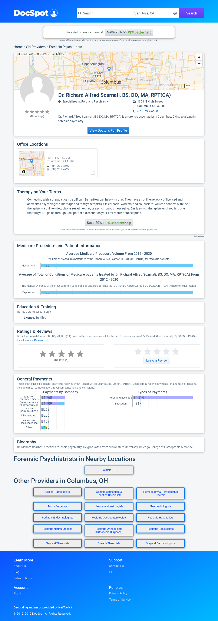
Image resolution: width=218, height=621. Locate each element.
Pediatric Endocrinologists (57, 517)
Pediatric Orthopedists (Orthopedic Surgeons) (109, 530)
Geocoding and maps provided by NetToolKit (43, 607)
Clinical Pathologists (57, 491)
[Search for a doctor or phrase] (102, 13)
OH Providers (36, 47)
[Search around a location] (153, 13)
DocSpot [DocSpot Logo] (35, 12)
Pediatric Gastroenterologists (109, 517)
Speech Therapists (109, 543)
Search (191, 13)
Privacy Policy (118, 593)
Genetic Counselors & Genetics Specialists (109, 493)
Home (18, 47)
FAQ (112, 572)
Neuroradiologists (160, 506)
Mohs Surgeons (57, 506)
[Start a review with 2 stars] (142, 352)
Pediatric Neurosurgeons (57, 528)
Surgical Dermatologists (160, 543)
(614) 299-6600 (147, 111)
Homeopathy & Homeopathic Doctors (160, 493)
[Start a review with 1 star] (138, 352)
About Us (20, 566)
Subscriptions (23, 578)
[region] (109, 71)
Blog (17, 572)
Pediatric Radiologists (161, 528)
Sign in (18, 593)
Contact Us (116, 566)
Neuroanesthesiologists (109, 506)
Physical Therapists (57, 543)
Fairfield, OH (109, 469)
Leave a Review (33, 340)
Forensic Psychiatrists (65, 47)
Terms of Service (120, 599)
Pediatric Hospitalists (161, 517)
